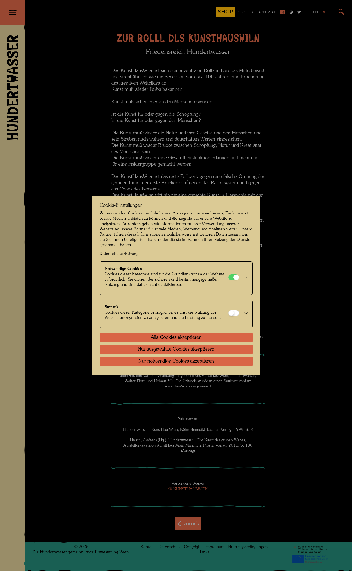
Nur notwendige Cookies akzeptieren (176, 361)
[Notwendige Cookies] (233, 277)
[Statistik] (233, 313)
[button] (244, 278)
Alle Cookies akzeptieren (176, 337)
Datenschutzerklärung (119, 254)
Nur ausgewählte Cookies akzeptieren (176, 349)
